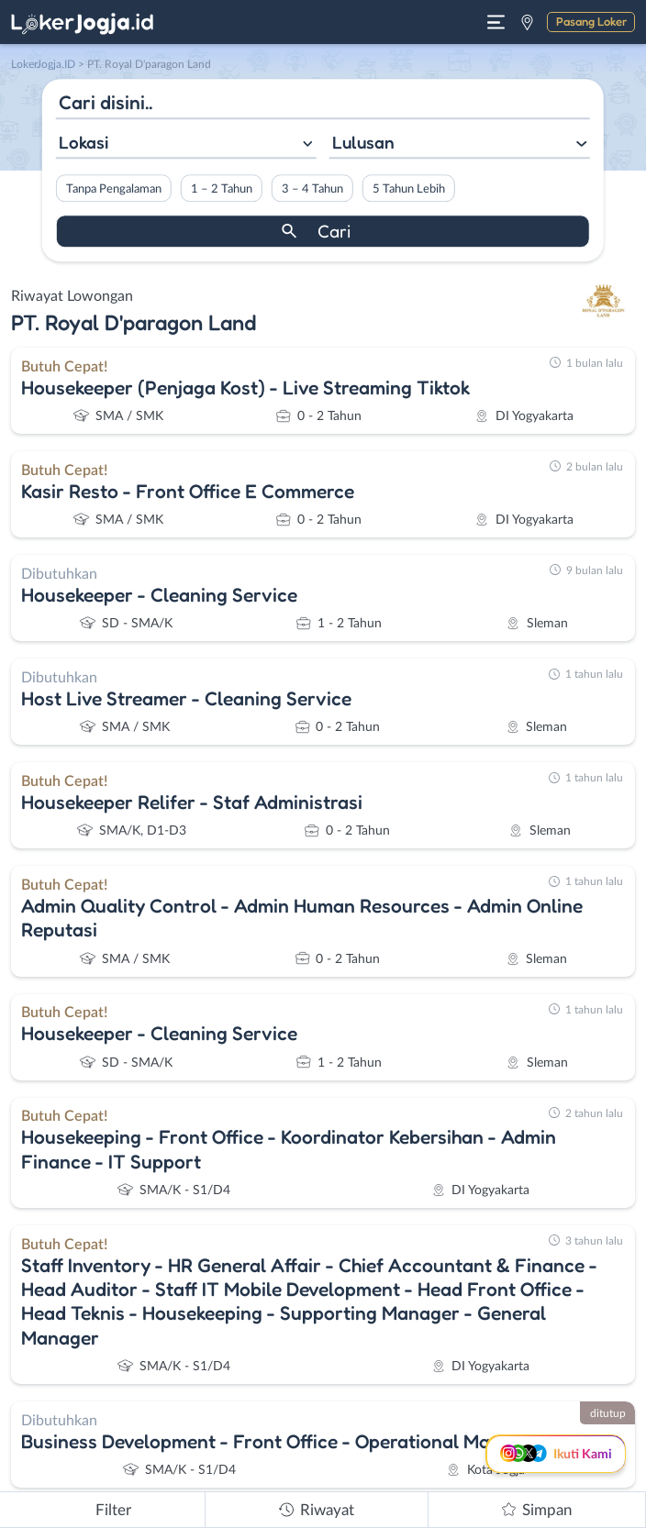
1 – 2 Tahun (221, 188)
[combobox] (186, 144)
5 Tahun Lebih (409, 188)
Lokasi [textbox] (83, 142)
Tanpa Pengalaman (114, 188)
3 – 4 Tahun (312, 188)
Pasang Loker (591, 21)
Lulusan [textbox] (363, 142)
